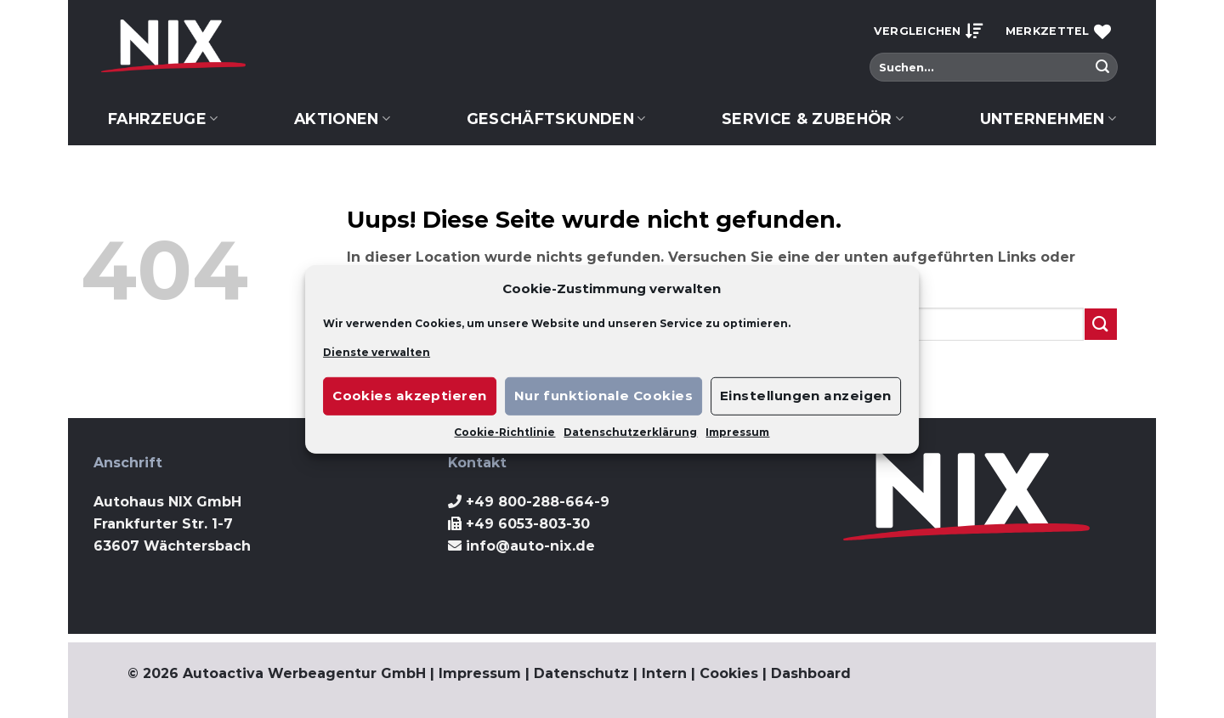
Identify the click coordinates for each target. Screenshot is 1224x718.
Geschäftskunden (556, 118)
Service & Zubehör (813, 118)
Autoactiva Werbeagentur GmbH (304, 673)
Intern (664, 673)
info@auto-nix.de (530, 546)
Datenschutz (581, 673)
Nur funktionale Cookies (603, 395)
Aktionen (342, 118)
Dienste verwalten (376, 351)
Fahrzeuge (163, 118)
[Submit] (1102, 67)
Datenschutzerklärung (630, 432)
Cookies (729, 673)
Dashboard (811, 673)
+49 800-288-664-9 (537, 502)
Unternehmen (1048, 118)
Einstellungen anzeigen (806, 395)
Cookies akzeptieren (409, 395)
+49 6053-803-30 (528, 524)
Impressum (737, 432)
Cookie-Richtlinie (504, 432)
